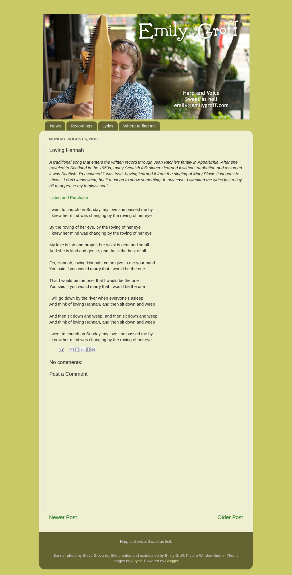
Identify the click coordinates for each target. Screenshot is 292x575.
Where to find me (139, 125)
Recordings (81, 125)
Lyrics (107, 125)
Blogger (172, 561)
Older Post (230, 517)
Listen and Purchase (68, 197)
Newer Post (63, 517)
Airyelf (136, 561)
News (55, 125)
